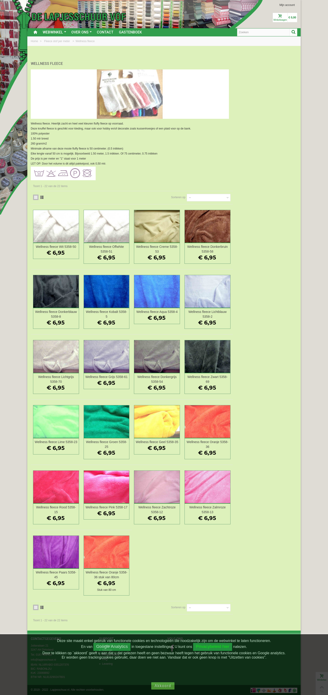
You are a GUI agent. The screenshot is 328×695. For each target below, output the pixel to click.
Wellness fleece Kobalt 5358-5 (173, 313)
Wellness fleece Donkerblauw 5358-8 (124, 313)
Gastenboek (130, 32)
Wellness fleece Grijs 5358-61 (173, 379)
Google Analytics (112, 646)
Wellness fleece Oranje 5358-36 (272, 444)
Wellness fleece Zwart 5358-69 (272, 379)
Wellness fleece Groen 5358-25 (173, 444)
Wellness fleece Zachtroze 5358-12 (223, 509)
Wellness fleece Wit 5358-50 (124, 246)
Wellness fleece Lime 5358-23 (124, 444)
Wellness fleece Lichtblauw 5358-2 (272, 313)
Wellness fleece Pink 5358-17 (173, 509)
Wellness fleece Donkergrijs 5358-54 (223, 379)
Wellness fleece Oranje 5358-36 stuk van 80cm (173, 574)
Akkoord (163, 686)
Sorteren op (243, 196)
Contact (105, 32)
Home (35, 41)
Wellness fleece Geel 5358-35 (222, 444)
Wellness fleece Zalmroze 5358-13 (272, 509)
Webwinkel (54, 32)
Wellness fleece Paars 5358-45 (124, 574)
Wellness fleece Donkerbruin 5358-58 (272, 248)
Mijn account (287, 5)
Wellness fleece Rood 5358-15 (124, 509)
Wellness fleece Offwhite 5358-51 (173, 248)
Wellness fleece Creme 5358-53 (223, 248)
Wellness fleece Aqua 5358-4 (222, 311)
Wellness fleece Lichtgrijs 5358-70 (124, 379)
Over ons (81, 32)
